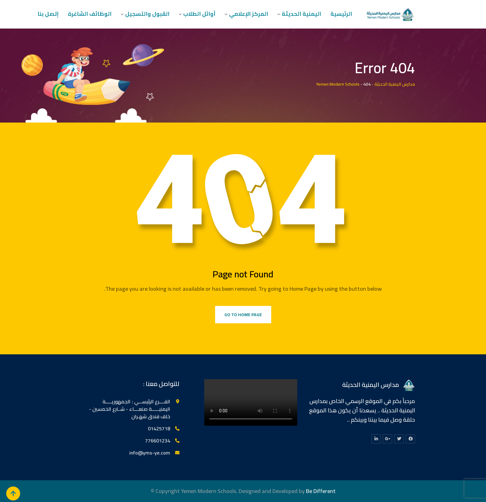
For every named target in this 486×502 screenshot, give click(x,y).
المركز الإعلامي (248, 14)
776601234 (157, 440)
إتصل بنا (48, 14)
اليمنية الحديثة (301, 14)
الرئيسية (341, 14)
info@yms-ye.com (149, 452)
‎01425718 (159, 428)
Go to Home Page (243, 315)
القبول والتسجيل (147, 14)
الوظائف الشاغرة (90, 14)
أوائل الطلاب (199, 14)
